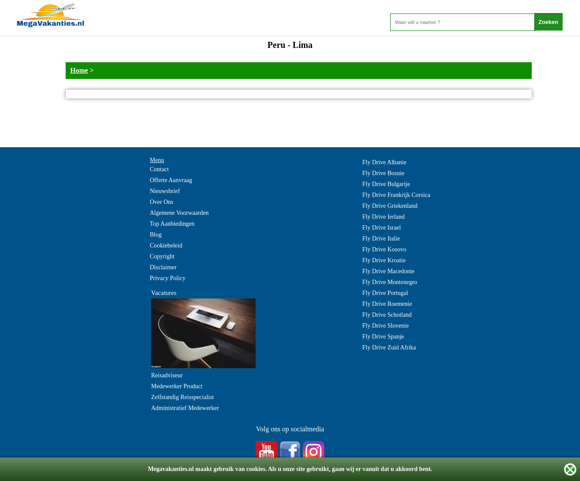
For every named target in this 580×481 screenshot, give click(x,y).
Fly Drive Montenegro (389, 282)
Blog (156, 234)
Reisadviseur (166, 375)
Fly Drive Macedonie (388, 271)
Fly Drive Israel (381, 227)
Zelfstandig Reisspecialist (182, 397)
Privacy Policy (167, 278)
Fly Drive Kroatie (384, 260)
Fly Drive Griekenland (390, 206)
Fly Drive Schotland (387, 315)
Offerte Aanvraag (171, 180)
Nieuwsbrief (165, 191)
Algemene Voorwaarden (179, 213)
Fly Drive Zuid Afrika (389, 347)
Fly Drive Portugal (385, 293)
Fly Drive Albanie (384, 162)
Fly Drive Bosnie (383, 173)
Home (79, 70)
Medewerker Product (176, 386)
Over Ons (161, 202)
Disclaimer (163, 267)
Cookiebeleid (166, 245)
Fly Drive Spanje (383, 336)
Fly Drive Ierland (383, 216)
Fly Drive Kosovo (384, 249)
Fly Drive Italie (381, 238)
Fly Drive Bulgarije (386, 184)
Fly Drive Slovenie (385, 325)
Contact (159, 169)
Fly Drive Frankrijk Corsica (396, 195)
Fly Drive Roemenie (387, 304)
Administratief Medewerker (185, 408)
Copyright (162, 256)
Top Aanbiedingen (172, 223)
